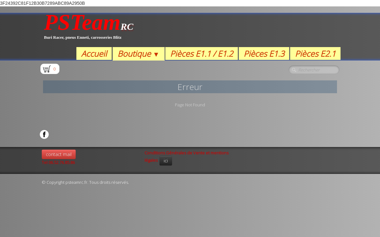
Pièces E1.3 (264, 53)
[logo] (88, 30)
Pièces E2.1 (315, 53)
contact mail (59, 154)
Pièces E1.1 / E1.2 (201, 53)
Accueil (94, 53)
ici (166, 161)
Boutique (138, 53)
